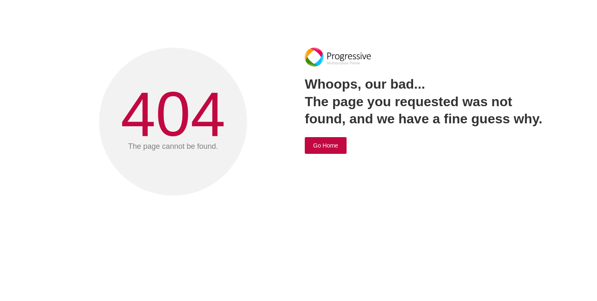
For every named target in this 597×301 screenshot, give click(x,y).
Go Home (325, 145)
